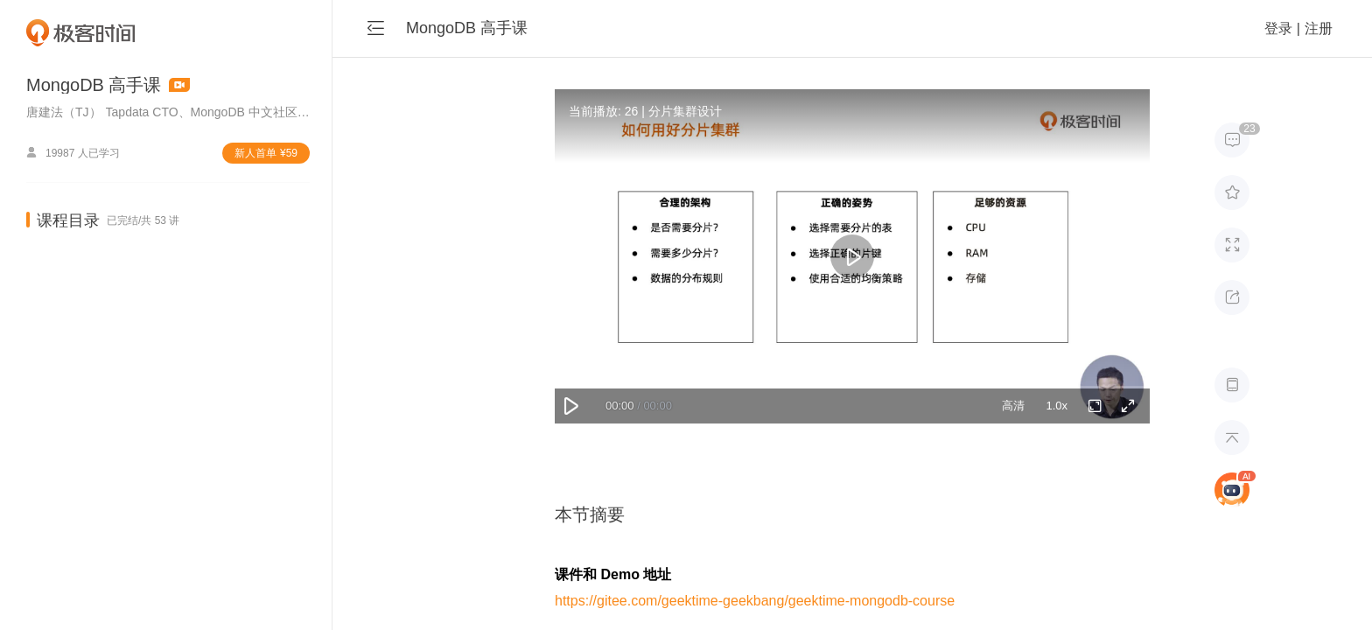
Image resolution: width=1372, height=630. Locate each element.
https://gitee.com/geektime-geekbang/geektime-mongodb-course (755, 600)
